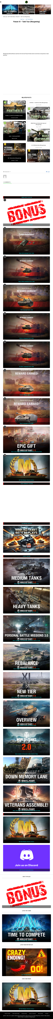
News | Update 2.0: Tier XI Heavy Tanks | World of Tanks (26, 612)
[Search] (52, 2)
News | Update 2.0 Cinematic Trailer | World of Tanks (26, 754)
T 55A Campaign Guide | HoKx (26, 309)
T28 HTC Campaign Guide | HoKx (27, 395)
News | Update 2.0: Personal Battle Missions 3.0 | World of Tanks (26, 640)
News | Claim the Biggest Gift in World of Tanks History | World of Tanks (26, 451)
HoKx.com (5, 16)
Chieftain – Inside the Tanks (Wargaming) (39, 102)
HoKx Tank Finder (15, 1013)
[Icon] (26, 571)
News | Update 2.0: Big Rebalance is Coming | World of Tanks (27, 668)
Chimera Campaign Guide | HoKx (26, 338)
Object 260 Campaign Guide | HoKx (26, 253)
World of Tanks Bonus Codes (26, 224)
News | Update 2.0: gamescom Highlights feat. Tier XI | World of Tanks (26, 697)
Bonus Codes (7, 1013)
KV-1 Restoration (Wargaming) (14, 158)
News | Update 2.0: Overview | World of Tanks (26, 725)
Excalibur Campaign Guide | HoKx (26, 366)
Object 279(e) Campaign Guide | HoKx (26, 281)
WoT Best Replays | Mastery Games (26, 841)
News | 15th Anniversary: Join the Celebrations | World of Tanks (26, 810)
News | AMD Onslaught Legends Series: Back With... (26, 940)
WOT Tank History (11, 16)
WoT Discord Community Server (26, 870)
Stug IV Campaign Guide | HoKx (26, 423)
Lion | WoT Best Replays (26, 974)
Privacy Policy (24, 1013)
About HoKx (40, 1013)
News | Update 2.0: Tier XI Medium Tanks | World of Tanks (26, 583)
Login (48, 171)
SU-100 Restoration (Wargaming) (38, 145)
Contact (46, 1013)
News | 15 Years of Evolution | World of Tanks (26, 782)
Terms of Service (32, 1013)
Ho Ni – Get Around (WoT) (14, 136)
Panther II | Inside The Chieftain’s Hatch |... (14, 115)
